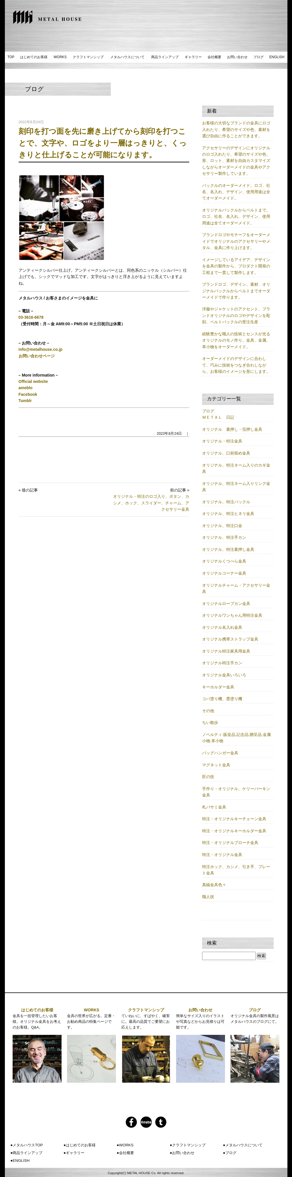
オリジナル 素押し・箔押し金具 (232, 429)
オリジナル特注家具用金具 (226, 651)
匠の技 (208, 776)
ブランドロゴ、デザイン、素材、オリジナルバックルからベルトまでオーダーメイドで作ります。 (236, 290)
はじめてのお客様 (34, 57)
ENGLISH (277, 57)
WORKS (60, 57)
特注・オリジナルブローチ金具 (230, 842)
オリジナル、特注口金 (222, 525)
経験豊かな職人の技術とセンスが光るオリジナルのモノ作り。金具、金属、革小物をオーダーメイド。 (236, 340)
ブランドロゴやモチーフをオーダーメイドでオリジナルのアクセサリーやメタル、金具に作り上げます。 (236, 241)
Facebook (28, 394)
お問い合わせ (237, 57)
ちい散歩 (210, 722)
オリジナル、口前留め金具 (226, 453)
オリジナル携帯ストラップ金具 (230, 639)
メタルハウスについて (127, 57)
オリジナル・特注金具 (222, 441)
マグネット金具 (216, 765)
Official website (33, 381)
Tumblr (25, 400)
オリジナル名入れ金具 (222, 627)
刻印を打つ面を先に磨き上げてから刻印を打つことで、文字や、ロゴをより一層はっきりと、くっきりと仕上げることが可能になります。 (103, 143)
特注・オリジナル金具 (222, 854)
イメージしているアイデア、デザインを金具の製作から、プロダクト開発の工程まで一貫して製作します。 (236, 266)
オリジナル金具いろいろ (224, 675)
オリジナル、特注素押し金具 (228, 549)
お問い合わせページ (37, 356)
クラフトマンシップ (88, 57)
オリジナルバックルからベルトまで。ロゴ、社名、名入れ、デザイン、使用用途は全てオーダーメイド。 (236, 216)
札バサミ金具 (214, 807)
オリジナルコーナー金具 (224, 573)
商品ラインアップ (165, 57)
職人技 (208, 896)
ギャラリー (193, 57)
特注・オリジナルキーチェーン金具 (234, 818)
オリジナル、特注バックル (226, 502)
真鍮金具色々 (214, 884)
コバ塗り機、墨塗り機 (222, 698)
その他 (208, 710)
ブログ (258, 57)
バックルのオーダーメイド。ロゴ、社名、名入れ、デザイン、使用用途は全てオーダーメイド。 (236, 192)
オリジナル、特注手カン (224, 537)
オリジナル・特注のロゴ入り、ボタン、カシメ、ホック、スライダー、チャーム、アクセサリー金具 (151, 503)
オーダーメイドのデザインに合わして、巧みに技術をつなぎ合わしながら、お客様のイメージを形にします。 (236, 365)
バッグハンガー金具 (220, 753)
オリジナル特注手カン (222, 663)
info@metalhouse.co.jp (41, 349)
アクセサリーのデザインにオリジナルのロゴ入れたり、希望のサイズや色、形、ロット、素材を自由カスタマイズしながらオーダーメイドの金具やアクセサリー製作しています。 (236, 161)
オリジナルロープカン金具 (226, 603)
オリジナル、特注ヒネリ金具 (228, 513)
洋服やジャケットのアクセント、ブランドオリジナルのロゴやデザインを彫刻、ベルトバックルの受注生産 (236, 315)
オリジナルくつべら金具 (224, 561)
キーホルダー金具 (218, 687)
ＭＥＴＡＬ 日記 (218, 417)
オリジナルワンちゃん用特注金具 (232, 615)
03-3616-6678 (31, 317)
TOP (11, 57)
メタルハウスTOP (28, 1145)
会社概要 (214, 57)
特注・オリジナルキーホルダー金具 (234, 831)
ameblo (26, 387)
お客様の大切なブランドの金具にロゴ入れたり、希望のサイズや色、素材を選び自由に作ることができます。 (236, 129)
